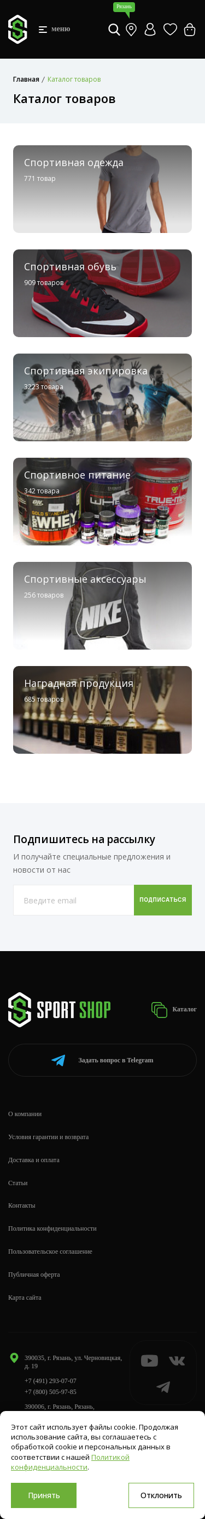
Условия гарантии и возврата (48, 1137)
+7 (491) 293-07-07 (51, 1381)
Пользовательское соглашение (50, 1251)
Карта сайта (25, 1297)
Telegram (102, 1060)
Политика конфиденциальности (52, 1228)
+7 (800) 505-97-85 (51, 1392)
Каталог (174, 1010)
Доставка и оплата (34, 1160)
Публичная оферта (34, 1274)
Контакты (22, 1205)
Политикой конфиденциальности (70, 1462)
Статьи (17, 1183)
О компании (25, 1114)
